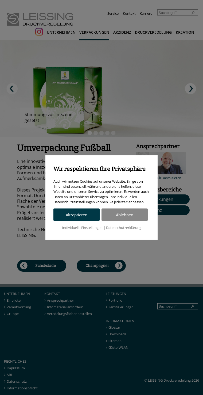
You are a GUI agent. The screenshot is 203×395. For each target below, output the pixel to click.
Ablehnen (124, 214)
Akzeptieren (76, 214)
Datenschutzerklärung (123, 227)
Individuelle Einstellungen (82, 227)
